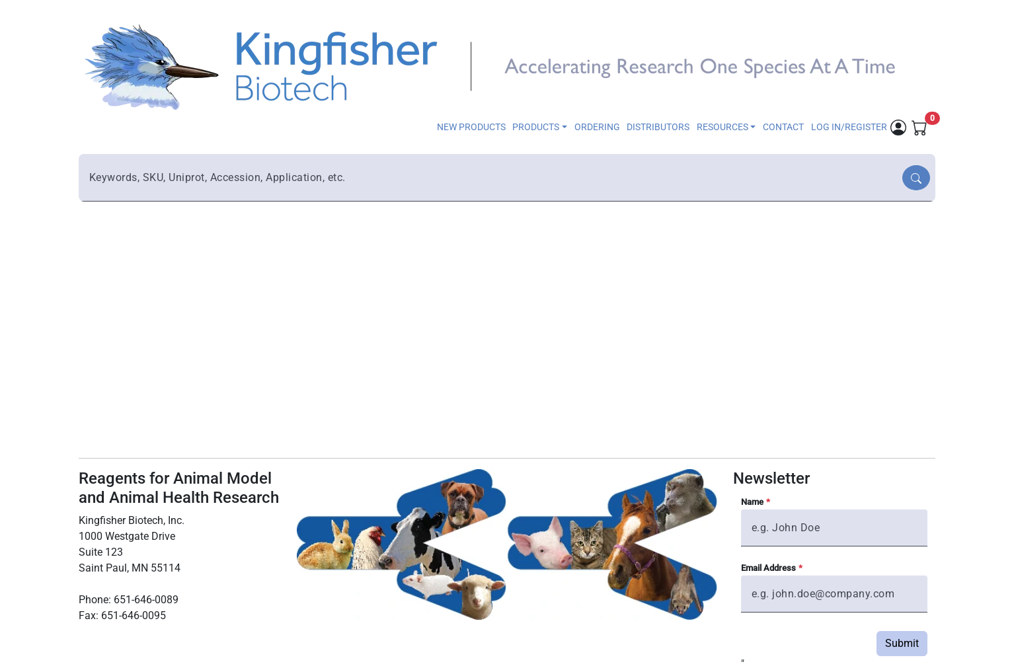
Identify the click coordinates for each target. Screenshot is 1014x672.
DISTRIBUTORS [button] (658, 127)
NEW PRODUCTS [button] (471, 127)
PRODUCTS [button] (535, 127)
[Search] (916, 177)
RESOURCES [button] (722, 127)
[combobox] (491, 178)
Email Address (768, 568)
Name (752, 502)
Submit (902, 643)
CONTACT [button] (783, 127)
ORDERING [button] (597, 127)
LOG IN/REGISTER (849, 127)
